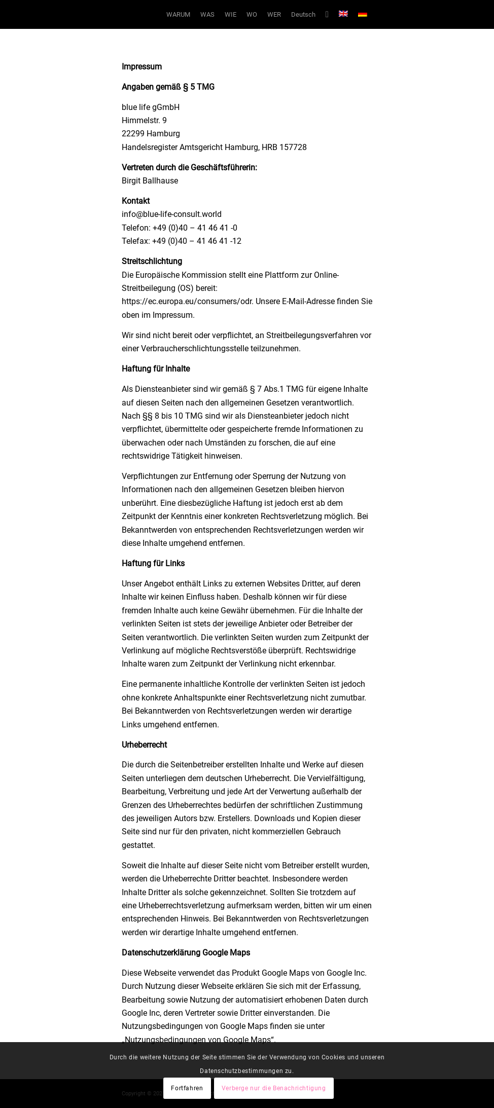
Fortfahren (187, 1088)
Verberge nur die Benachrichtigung (274, 1088)
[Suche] (327, 14)
